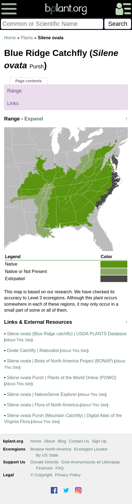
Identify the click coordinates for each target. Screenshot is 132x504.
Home (10, 37)
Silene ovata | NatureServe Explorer (42, 394)
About (49, 441)
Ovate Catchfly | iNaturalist (33, 350)
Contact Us (79, 441)
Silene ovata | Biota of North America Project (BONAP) (60, 361)
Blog (62, 441)
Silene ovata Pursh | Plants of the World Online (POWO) (61, 377)
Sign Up (99, 441)
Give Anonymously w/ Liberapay (90, 462)
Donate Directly (44, 462)
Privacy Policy (67, 474)
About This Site (18, 340)
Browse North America (50, 449)
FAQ (59, 468)
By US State (47, 455)
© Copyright (41, 474)
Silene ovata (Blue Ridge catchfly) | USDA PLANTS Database (67, 333)
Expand (33, 119)
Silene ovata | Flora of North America (42, 404)
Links (13, 103)
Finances (44, 468)
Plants (27, 37)
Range (14, 91)
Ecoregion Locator (91, 449)
